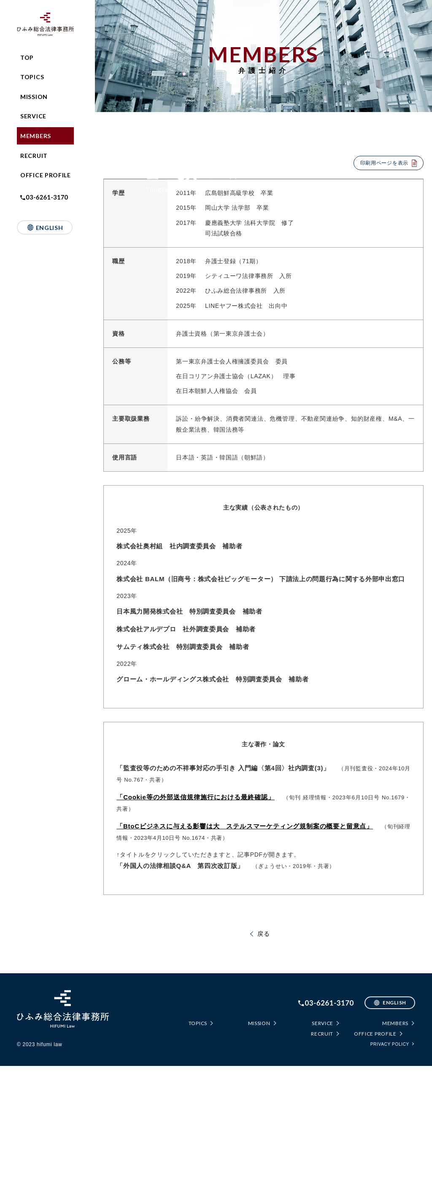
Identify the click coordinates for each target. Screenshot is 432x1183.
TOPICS (32, 76)
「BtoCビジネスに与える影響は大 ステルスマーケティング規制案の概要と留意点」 (244, 943)
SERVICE (33, 116)
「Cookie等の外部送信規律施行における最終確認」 (195, 914)
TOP (27, 57)
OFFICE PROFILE (45, 175)
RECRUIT (34, 155)
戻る (263, 1050)
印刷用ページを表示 (384, 163)
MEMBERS (35, 135)
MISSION (34, 96)
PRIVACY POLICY (389, 1161)
